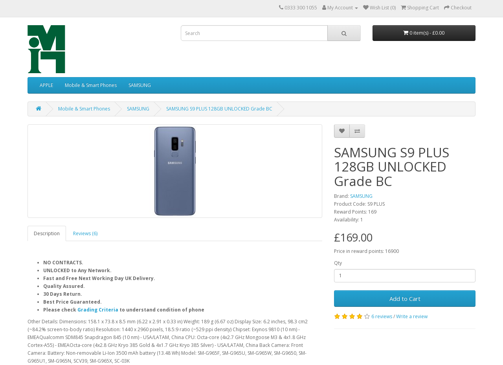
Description (47, 233)
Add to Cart (404, 298)
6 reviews (381, 316)
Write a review (412, 316)
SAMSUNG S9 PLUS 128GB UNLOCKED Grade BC (219, 108)
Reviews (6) (85, 233)
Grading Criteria (97, 309)
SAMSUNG (140, 85)
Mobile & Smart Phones (91, 85)
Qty (338, 263)
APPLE (46, 85)
